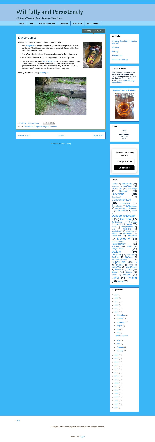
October (120, 319)
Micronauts (127, 233)
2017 (117, 366)
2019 (117, 359)
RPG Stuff (77, 23)
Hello (18, 421)
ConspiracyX (116, 197)
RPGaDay (116, 254)
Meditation (130, 231)
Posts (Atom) (66, 144)
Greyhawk (30, 46)
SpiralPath (130, 255)
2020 (117, 355)
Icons (129, 224)
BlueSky (115, 51)
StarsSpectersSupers (119, 259)
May (118, 340)
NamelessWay (119, 244)
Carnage (123, 191)
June (119, 333)
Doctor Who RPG (48, 61)
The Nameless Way (47, 23)
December (121, 315)
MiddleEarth (116, 236)
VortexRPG (116, 267)
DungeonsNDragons (41, 127)
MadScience (117, 231)
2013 (117, 380)
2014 (117, 376)
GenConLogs (117, 222)
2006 (117, 404)
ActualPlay (127, 183)
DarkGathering (120, 208)
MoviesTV (123, 238)
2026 (117, 295)
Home (21, 23)
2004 (117, 408)
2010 (117, 390)
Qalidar (116, 251)
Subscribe (124, 168)
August (120, 326)
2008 (117, 397)
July (118, 329)
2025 (117, 298)
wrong (120, 281)
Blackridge (132, 189)
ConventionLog (121, 199)
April (119, 344)
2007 (117, 401)
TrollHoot (119, 265)
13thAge (115, 184)
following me (44, 73)
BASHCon (116, 188)
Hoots (118, 224)
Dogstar (134, 211)
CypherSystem (117, 206)
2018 (117, 362)
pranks (114, 275)
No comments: (34, 123)
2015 (117, 373)
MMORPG (127, 229)
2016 (117, 369)
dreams (129, 272)
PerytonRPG (118, 248)
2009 (117, 394)
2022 (117, 309)
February (120, 347)
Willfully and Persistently (49, 11)
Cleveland (118, 194)
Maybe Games (27, 37)
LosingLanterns (127, 227)
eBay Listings (117, 55)
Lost (113, 229)
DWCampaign (131, 206)
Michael (115, 233)
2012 (117, 383)
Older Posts (98, 135)
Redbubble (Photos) (120, 60)
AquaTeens (127, 186)
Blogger (82, 437)
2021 (117, 312)
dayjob (115, 272)
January (120, 351)
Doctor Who (28, 127)
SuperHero (119, 262)
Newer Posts (23, 135)
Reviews (64, 23)
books (118, 269)
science (127, 274)
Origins (129, 246)
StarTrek (115, 257)
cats (130, 269)
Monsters (132, 235)
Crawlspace (125, 203)
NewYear (115, 246)
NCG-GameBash (118, 242)
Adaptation (115, 186)
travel (115, 277)
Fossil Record (93, 23)
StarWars (53, 127)
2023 (117, 305)
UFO (131, 265)
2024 (117, 302)
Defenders (132, 208)
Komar (114, 227)
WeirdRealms (131, 267)
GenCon (125, 219)
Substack (115, 47)
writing (132, 277)
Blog (31, 23)
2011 (117, 387)
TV (136, 262)
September (121, 322)
